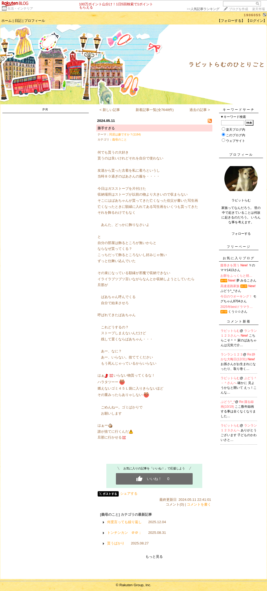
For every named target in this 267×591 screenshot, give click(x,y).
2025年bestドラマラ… (236, 307)
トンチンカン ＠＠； (124, 533)
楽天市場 (258, 9)
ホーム (6, 21)
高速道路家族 (230, 286)
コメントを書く (199, 504)
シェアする (128, 493)
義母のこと (119, 139)
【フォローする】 (231, 21)
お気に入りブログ (239, 258)
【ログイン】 (256, 21)
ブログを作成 (238, 9)
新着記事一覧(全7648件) (155, 110)
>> (203, 9)
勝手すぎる (106, 128)
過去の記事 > (199, 110)
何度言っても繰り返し (124, 522)
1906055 (252, 15)
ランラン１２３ (232, 354)
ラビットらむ (230, 331)
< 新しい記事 (109, 110)
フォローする (241, 233)
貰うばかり (115, 543)
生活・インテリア (20, 8)
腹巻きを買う (230, 265)
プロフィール (34, 21)
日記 (18, 21)
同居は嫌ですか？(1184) (125, 134)
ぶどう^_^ (228, 402)
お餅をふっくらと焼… (236, 276)
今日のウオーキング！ (236, 296)
